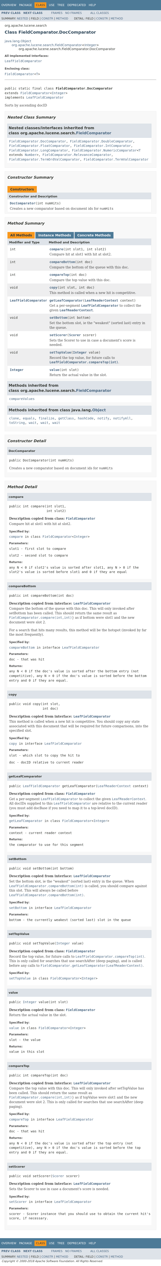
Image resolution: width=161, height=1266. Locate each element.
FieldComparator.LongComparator (38, 150)
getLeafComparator (66, 300)
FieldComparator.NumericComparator (104, 150)
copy (53, 287)
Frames (57, 13)
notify (103, 418)
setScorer (58, 335)
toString (17, 423)
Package (25, 5)
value (54, 370)
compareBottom (62, 262)
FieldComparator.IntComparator (102, 146)
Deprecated (76, 5)
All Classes (99, 13)
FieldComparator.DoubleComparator (101, 141)
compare (56, 249)
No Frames (73, 13)
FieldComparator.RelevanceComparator (76, 155)
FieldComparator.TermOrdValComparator (44, 159)
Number (31, 155)
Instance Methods (54, 235)
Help (92, 5)
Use (52, 5)
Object (99, 410)
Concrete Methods (94, 235)
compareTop (59, 275)
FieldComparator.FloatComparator (39, 146)
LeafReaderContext (101, 300)
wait (33, 423)
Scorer (75, 335)
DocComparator (22, 203)
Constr (47, 18)
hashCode (85, 418)
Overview (8, 5)
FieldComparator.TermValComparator (116, 159)
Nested (22, 18)
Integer (90, 45)
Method (62, 18)
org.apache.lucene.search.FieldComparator (47, 45)
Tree (61, 5)
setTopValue (60, 352)
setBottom (58, 317)
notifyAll (122, 418)
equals (29, 418)
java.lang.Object (18, 41)
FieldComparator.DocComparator (37, 141)
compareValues (22, 399)
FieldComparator (19, 74)
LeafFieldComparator (23, 61)
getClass (66, 418)
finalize (46, 418)
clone (14, 418)
